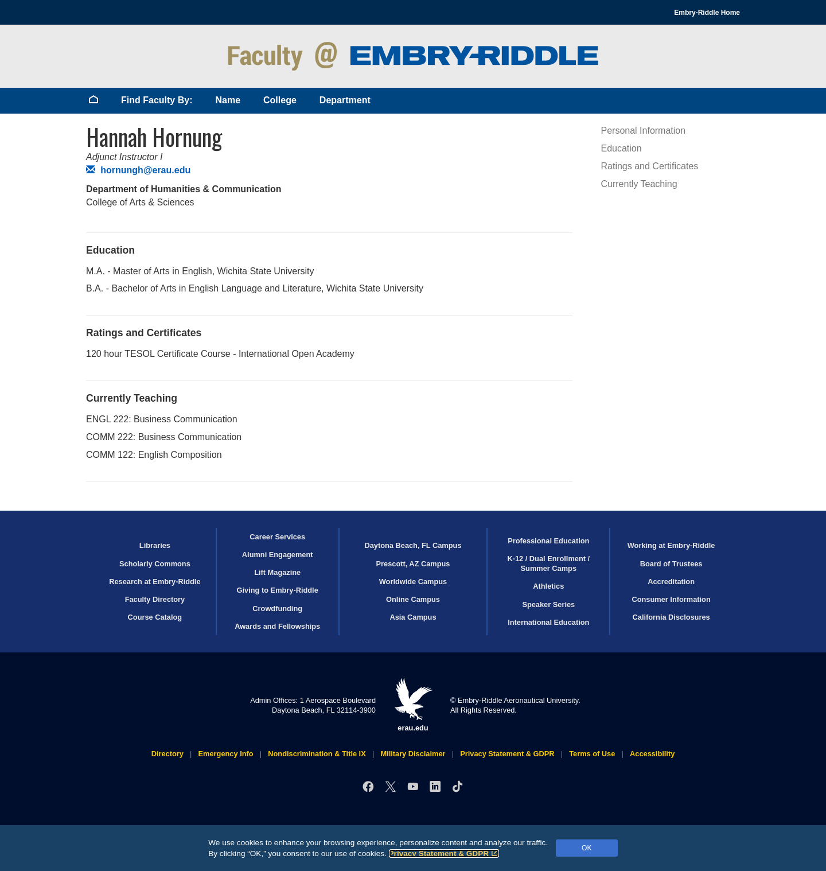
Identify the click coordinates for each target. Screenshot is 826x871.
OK (586, 848)
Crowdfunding (277, 608)
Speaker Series (548, 604)
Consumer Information (671, 599)
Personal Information (643, 130)
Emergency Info (226, 753)
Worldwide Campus (413, 581)
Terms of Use (592, 753)
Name (227, 100)
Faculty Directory (155, 599)
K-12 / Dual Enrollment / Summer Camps (548, 563)
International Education (548, 622)
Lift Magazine (277, 572)
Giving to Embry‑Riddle (277, 590)
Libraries (154, 545)
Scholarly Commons (154, 563)
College (280, 100)
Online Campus (413, 599)
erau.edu (413, 705)
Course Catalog (155, 617)
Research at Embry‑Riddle (154, 581)
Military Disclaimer (412, 753)
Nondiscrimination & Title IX (316, 753)
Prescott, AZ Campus (413, 563)
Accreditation (671, 581)
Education (621, 148)
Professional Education (548, 540)
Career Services (277, 536)
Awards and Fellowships (277, 626)
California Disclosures (671, 617)
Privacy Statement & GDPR (444, 853)
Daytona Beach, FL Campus (412, 545)
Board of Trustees (671, 563)
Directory (167, 753)
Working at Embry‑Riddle (671, 545)
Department (345, 100)
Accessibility (652, 753)
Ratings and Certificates (650, 166)
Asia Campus (412, 617)
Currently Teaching (639, 184)
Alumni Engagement (277, 554)
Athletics (548, 586)
